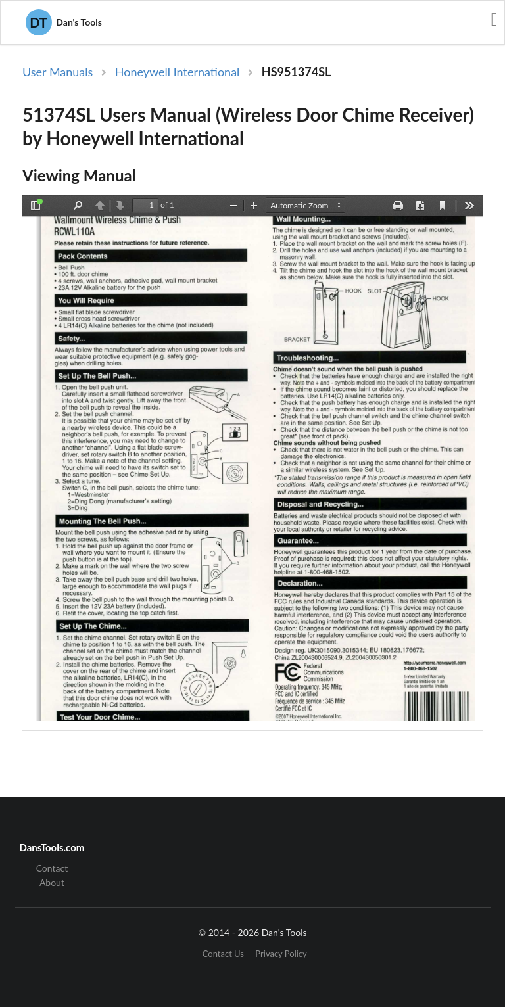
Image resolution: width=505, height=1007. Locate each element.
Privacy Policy (280, 954)
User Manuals (57, 71)
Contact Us (223, 954)
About (51, 882)
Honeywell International (177, 71)
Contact (52, 868)
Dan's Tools (64, 22)
